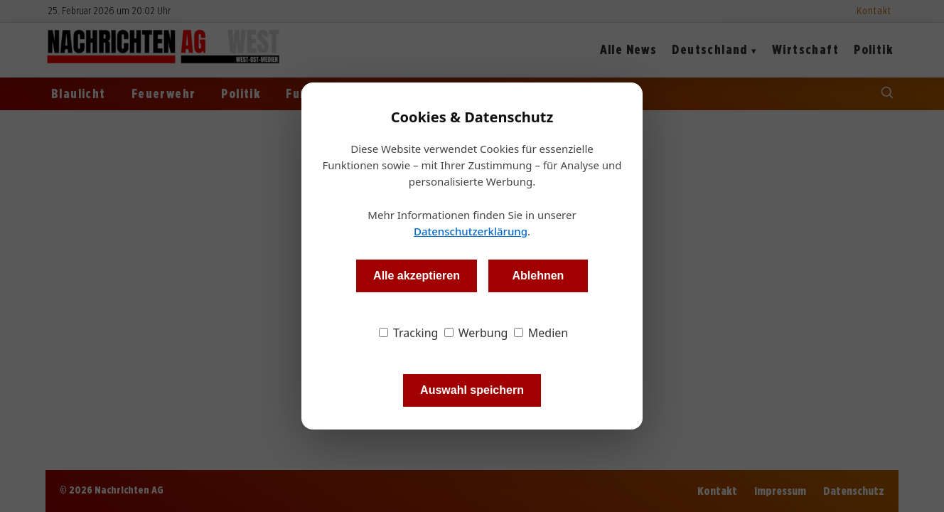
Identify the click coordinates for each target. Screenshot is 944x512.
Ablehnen (538, 276)
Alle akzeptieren (416, 276)
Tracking (409, 333)
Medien (541, 333)
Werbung (476, 333)
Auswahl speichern (472, 390)
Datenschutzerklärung (470, 231)
